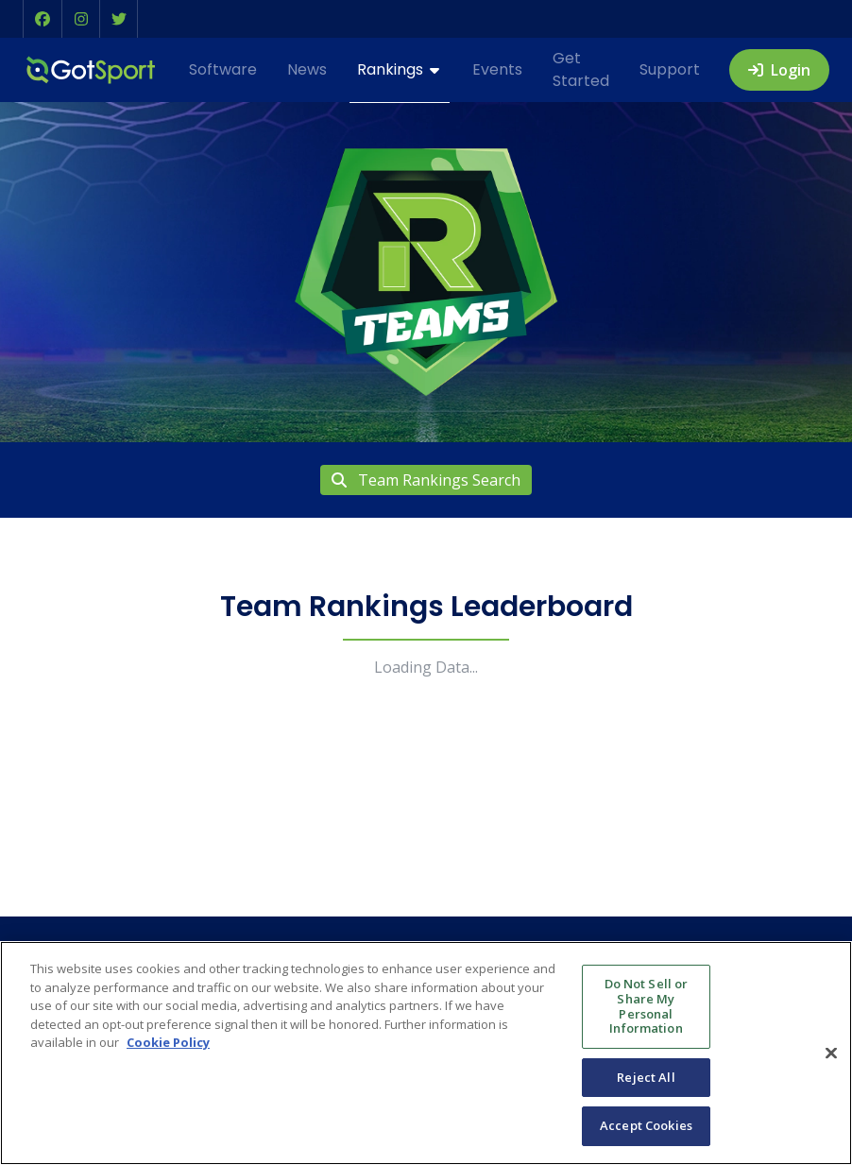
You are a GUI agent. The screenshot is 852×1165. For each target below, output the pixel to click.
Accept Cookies (646, 1125)
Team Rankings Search (426, 480)
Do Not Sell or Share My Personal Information (647, 1006)
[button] (42, 19)
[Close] (831, 1052)
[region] (426, 1053)
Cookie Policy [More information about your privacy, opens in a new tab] (168, 1042)
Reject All (645, 1077)
